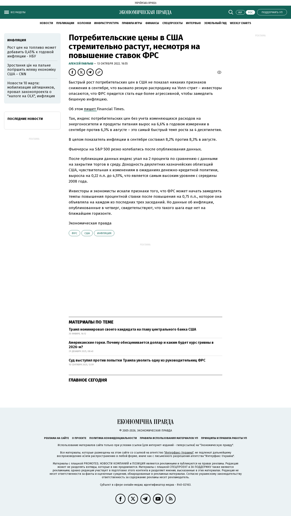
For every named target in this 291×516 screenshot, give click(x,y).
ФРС (74, 233)
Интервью (193, 23)
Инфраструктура (106, 23)
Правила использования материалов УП (169, 438)
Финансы (152, 23)
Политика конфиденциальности (113, 438)
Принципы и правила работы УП (224, 438)
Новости (46, 23)
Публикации (65, 23)
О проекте (79, 438)
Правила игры (132, 23)
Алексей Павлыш (81, 63)
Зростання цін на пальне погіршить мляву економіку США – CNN (31, 69)
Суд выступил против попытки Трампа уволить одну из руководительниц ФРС (137, 360)
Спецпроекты (172, 23)
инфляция (104, 233)
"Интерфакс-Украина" (178, 452)
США (87, 233)
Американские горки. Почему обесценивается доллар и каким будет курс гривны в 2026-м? (141, 344)
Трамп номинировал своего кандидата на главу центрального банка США (132, 329)
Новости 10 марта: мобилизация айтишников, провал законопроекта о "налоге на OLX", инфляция (31, 89)
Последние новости (25, 119)
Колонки (84, 23)
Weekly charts (240, 23)
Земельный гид (215, 23)
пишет (90, 109)
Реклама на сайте (56, 438)
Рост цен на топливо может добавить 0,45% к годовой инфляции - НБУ (31, 51)
